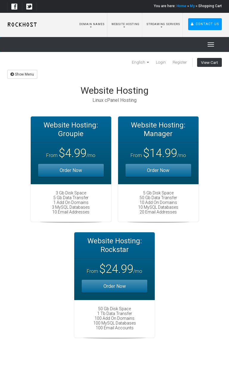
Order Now (71, 170)
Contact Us (205, 24)
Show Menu (22, 74)
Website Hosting (125, 24)
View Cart (209, 62)
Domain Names (91, 24)
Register (180, 62)
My (192, 6)
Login (161, 62)
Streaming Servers (163, 24)
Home (181, 6)
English (140, 62)
